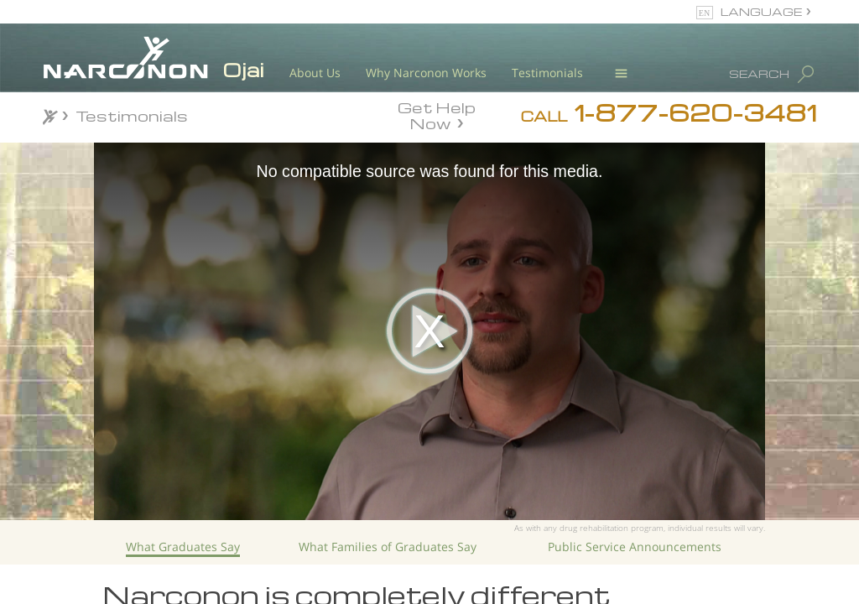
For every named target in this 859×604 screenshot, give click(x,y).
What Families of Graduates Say (387, 547)
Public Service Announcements (634, 547)
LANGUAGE (761, 11)
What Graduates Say (183, 547)
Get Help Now (437, 114)
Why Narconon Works (426, 73)
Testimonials (547, 73)
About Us (315, 73)
